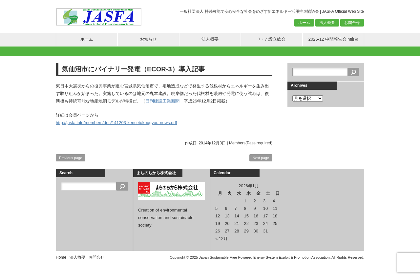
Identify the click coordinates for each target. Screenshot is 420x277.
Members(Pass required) (250, 143)
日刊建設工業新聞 (162, 101)
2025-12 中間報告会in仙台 (333, 39)
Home (61, 257)
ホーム (304, 22)
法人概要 (327, 22)
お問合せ (352, 22)
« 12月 (221, 238)
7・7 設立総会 (271, 39)
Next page (261, 158)
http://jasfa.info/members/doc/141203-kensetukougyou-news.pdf (116, 122)
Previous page (70, 158)
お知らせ (148, 39)
